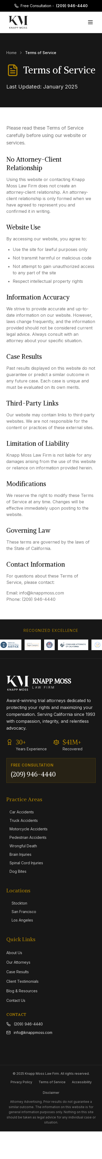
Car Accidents (20, 812)
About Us (14, 952)
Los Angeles (19, 920)
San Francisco (21, 911)
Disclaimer (51, 1093)
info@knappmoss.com (29, 1032)
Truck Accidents (22, 820)
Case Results (17, 971)
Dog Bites (16, 871)
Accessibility (82, 1082)
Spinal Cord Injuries (24, 863)
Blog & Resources (22, 991)
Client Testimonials (22, 981)
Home (11, 52)
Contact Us (15, 1000)
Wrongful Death (21, 846)
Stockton (16, 903)
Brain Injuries (18, 854)
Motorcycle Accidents (27, 829)
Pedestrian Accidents (26, 837)
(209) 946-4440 (72, 5)
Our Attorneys (18, 962)
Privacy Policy (21, 1082)
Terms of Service (52, 1082)
